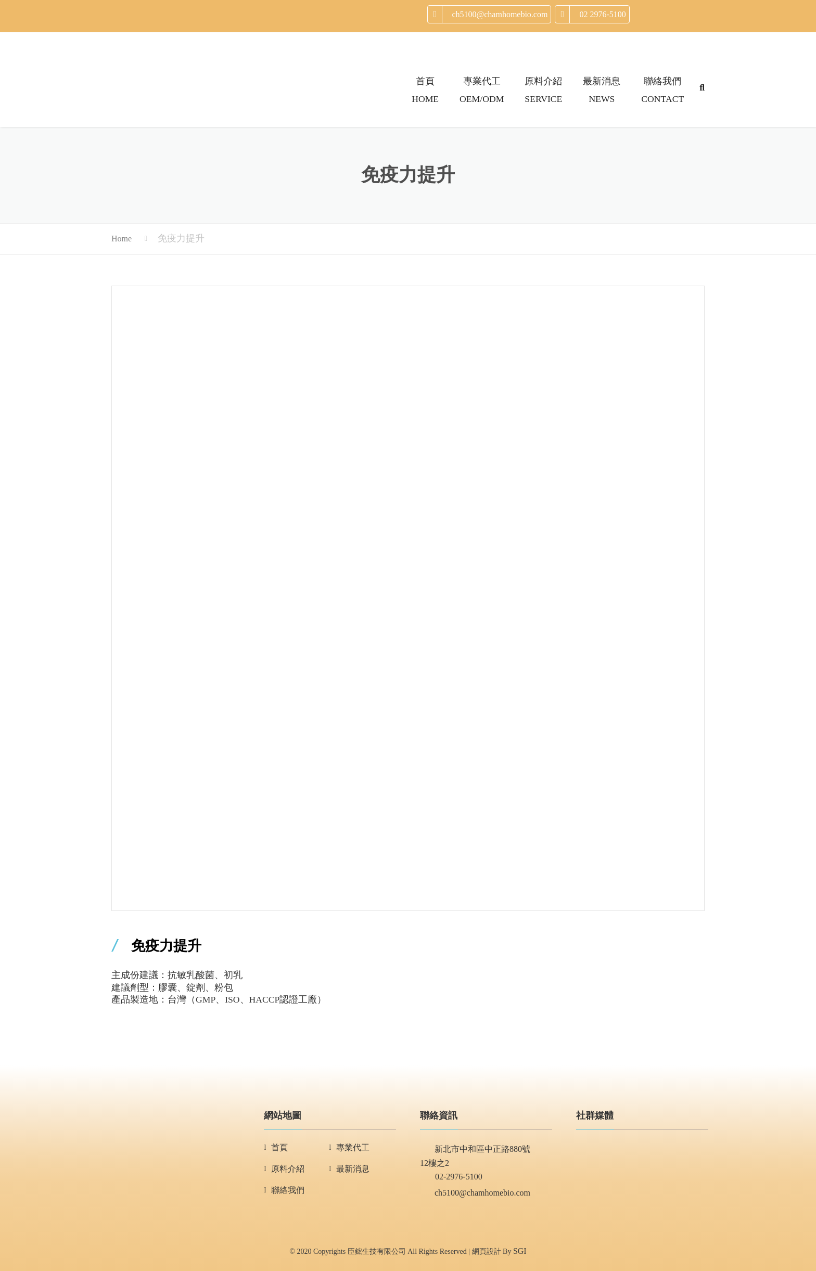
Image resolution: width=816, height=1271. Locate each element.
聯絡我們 (287, 1190)
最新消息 (352, 1168)
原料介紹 (287, 1168)
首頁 (279, 1147)
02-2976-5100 (451, 1177)
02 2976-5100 (602, 14)
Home (121, 238)
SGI (520, 1251)
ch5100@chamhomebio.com (499, 14)
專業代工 (352, 1147)
